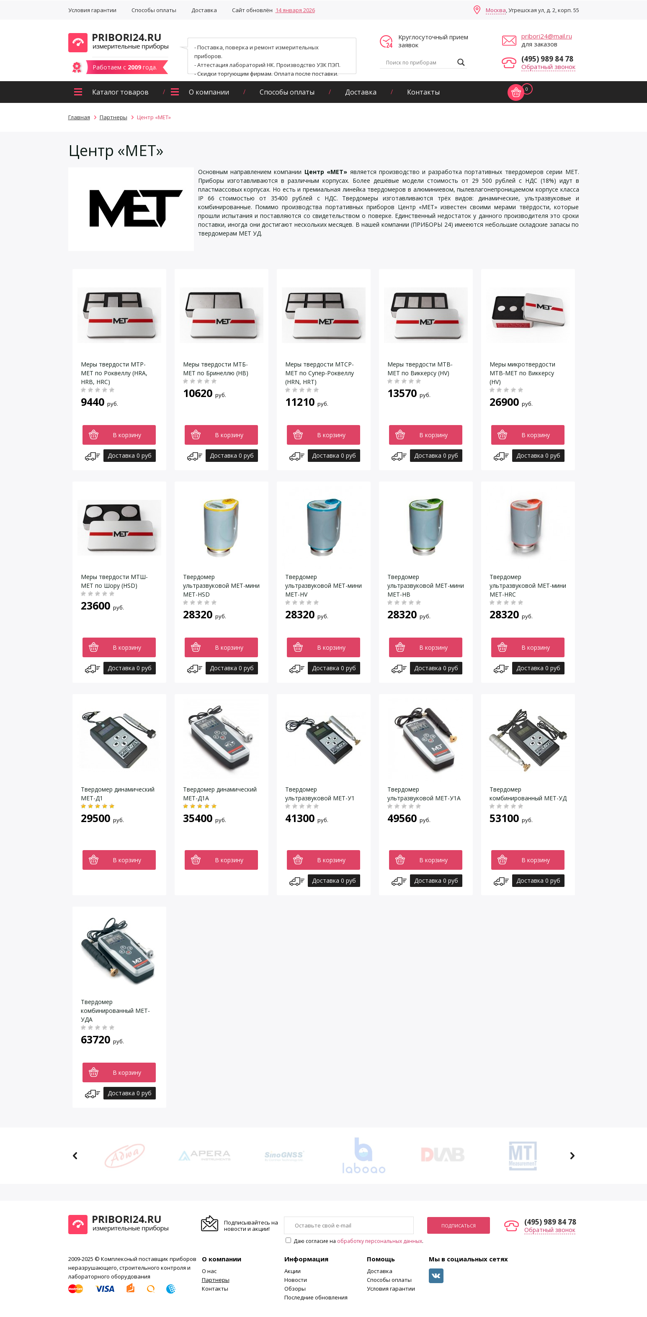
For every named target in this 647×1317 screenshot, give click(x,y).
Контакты (423, 92)
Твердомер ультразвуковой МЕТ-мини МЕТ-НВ (425, 585)
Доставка (204, 10)
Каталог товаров (120, 92)
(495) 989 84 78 (547, 59)
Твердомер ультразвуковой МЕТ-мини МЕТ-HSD (221, 585)
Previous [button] (75, 1156)
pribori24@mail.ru (546, 36)
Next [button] (572, 1156)
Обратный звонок (548, 66)
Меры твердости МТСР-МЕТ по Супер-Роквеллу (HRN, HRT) (319, 373)
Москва (496, 10)
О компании (209, 92)
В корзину (127, 435)
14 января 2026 (295, 10)
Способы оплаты (153, 10)
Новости (295, 1280)
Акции (292, 1271)
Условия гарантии (92, 10)
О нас (209, 1271)
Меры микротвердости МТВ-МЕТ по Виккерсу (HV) (522, 373)
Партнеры (215, 1280)
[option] (125, 1156)
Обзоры (295, 1288)
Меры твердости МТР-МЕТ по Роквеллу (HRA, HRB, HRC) (114, 373)
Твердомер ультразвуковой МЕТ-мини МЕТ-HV (323, 585)
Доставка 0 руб (130, 455)
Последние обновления (316, 1297)
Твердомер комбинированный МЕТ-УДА (115, 1010)
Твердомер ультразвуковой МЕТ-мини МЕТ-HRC (528, 585)
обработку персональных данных (379, 1241)
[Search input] (419, 62)
